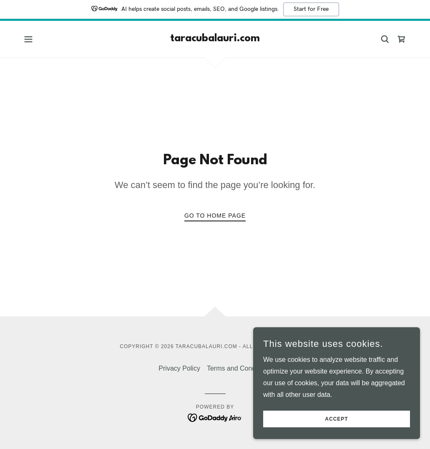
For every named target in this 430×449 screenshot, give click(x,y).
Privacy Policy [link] (179, 368)
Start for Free (311, 9)
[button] (28, 39)
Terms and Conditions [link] (239, 368)
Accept (336, 419)
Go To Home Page (215, 215)
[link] (215, 39)
